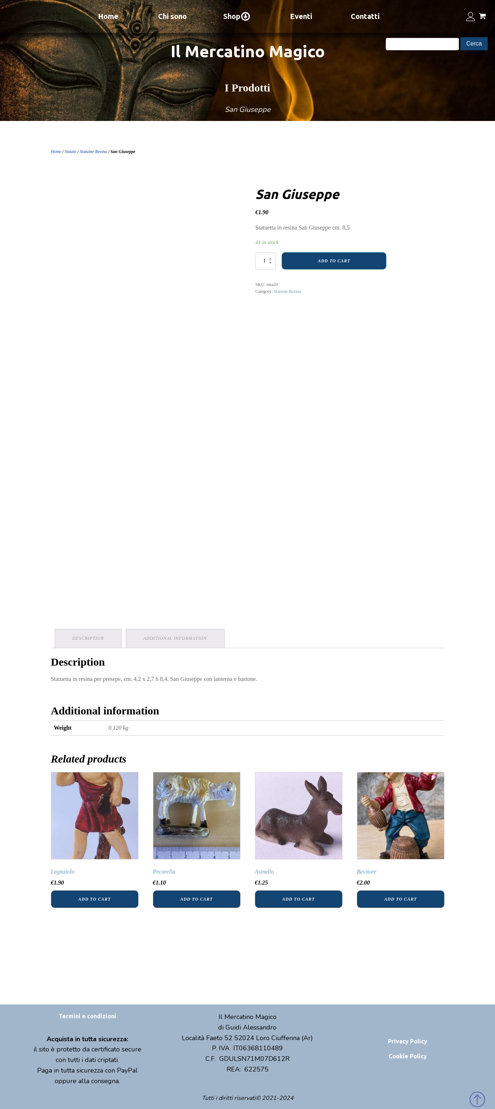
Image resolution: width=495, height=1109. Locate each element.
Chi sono (172, 16)
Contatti (365, 16)
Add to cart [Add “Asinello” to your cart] (298, 899)
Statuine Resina (93, 151)
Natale (70, 151)
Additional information (175, 638)
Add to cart (334, 260)
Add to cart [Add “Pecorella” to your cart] (196, 899)
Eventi (301, 16)
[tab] (88, 638)
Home (108, 16)
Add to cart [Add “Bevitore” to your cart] (400, 899)
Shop (237, 16)
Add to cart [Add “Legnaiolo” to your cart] (94, 899)
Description (88, 638)
